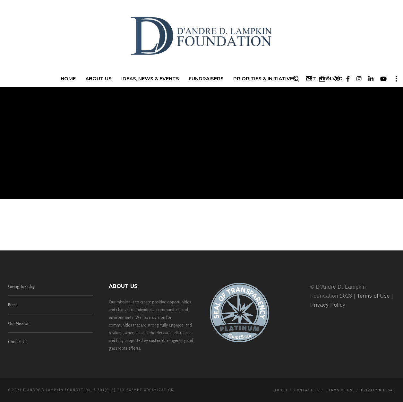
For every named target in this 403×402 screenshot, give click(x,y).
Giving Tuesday (21, 286)
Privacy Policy (327, 305)
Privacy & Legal (378, 390)
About (281, 390)
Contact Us (18, 342)
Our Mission (19, 323)
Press (13, 305)
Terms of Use (373, 296)
